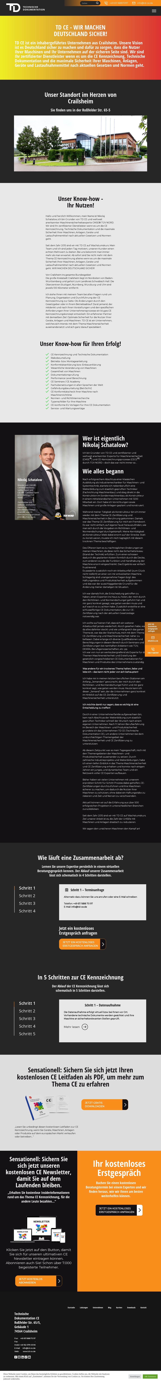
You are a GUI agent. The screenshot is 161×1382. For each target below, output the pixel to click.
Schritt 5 (27, 1033)
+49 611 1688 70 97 (27, 1338)
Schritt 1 (27, 888)
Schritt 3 (27, 903)
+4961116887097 (153, 653)
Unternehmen (98, 1307)
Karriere (119, 1307)
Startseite (71, 1307)
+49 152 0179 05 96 (27, 1345)
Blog (109, 1307)
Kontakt (143, 1307)
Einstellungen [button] (135, 1376)
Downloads (131, 1307)
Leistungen (84, 1307)
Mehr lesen (72, 1027)
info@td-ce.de (153, 641)
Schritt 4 (27, 911)
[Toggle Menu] (154, 11)
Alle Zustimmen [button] (150, 1376)
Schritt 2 (27, 895)
